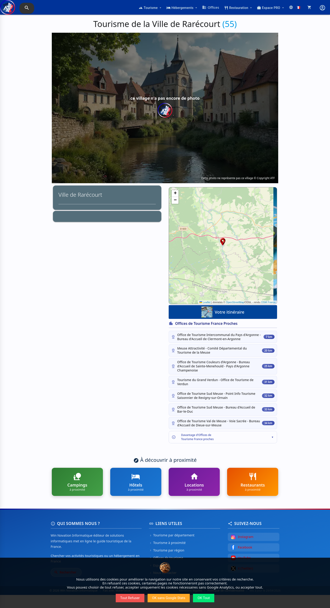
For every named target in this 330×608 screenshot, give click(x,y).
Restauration (238, 7)
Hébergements (182, 7)
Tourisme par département (171, 548)
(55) (229, 24)
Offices (210, 7)
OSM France (268, 302)
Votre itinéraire (222, 312)
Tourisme (150, 7)
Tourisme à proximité (167, 556)
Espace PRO (271, 7)
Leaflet (205, 302)
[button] (223, 242)
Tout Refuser (130, 598)
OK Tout (204, 598)
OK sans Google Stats (168, 598)
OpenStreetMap (235, 302)
